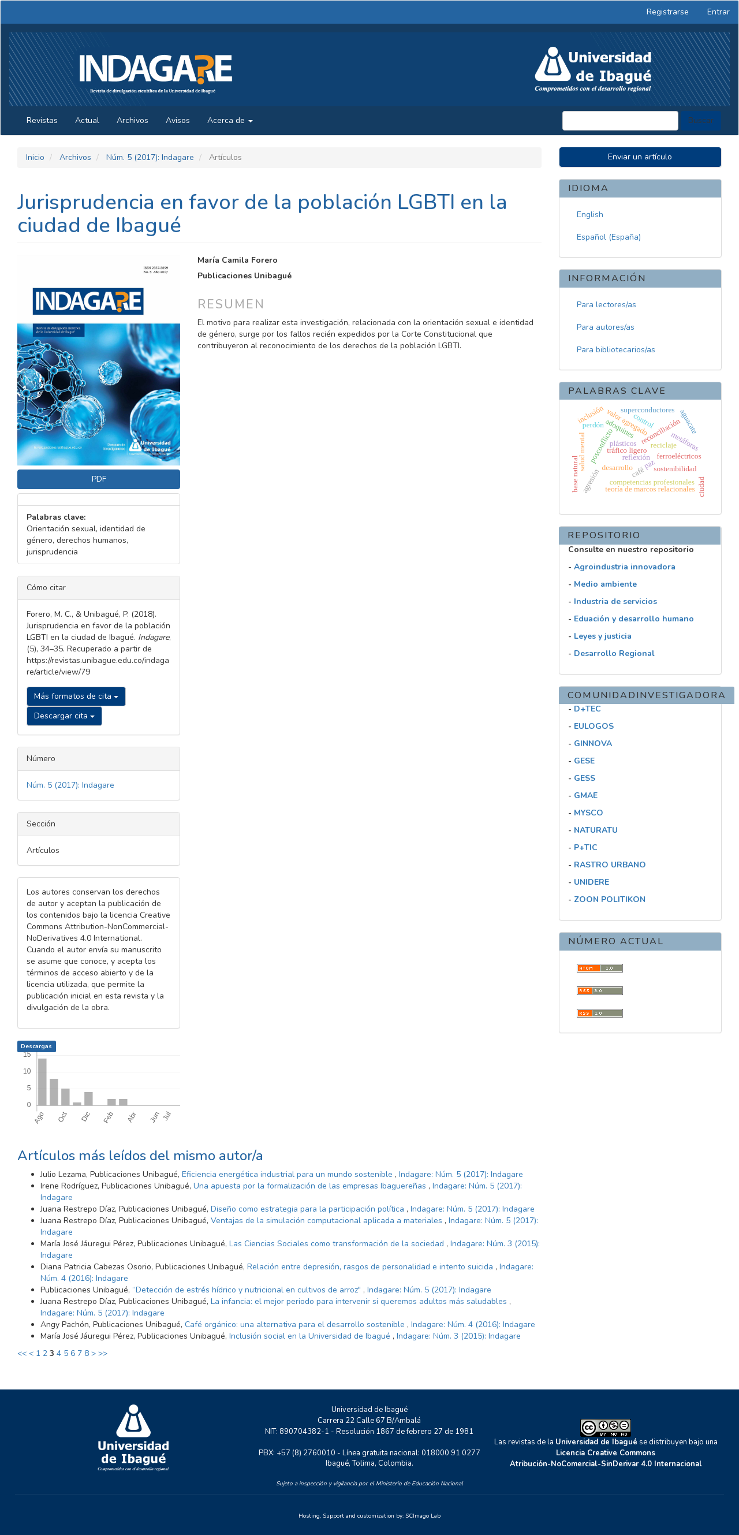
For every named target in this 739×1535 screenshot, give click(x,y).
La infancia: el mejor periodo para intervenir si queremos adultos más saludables (360, 1301)
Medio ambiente (605, 584)
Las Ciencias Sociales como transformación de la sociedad (337, 1243)
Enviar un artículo (640, 156)
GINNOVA (593, 743)
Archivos (132, 120)
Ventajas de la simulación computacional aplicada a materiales (328, 1220)
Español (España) (609, 237)
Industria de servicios (615, 601)
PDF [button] (99, 479)
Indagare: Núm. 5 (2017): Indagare (461, 1174)
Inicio (35, 157)
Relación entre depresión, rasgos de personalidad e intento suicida (371, 1266)
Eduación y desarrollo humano (634, 618)
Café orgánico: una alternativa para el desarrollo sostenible (296, 1324)
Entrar (718, 11)
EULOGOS (594, 726)
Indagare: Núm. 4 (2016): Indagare (473, 1324)
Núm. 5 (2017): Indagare (150, 157)
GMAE (586, 795)
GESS (584, 778)
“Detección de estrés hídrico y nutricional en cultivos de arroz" (247, 1289)
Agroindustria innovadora (624, 566)
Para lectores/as (606, 304)
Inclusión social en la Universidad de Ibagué (311, 1336)
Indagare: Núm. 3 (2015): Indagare (459, 1336)
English (590, 214)
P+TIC (586, 847)
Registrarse (668, 11)
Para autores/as (606, 327)
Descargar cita (64, 715)
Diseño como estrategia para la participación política (308, 1209)
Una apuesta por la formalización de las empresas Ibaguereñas (310, 1185)
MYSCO (588, 812)
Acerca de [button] (230, 120)
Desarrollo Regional (614, 653)
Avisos (178, 120)
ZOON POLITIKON (609, 899)
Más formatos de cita (76, 696)
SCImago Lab (423, 1516)
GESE (584, 760)
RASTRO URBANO (610, 864)
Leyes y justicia (603, 636)
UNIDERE (591, 882)
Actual (87, 120)
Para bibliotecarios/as (616, 349)
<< (22, 1353)
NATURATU (596, 830)
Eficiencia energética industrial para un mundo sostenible (288, 1174)
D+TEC (587, 708)
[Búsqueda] (620, 121)
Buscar (701, 120)
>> (102, 1353)
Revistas (42, 120)
